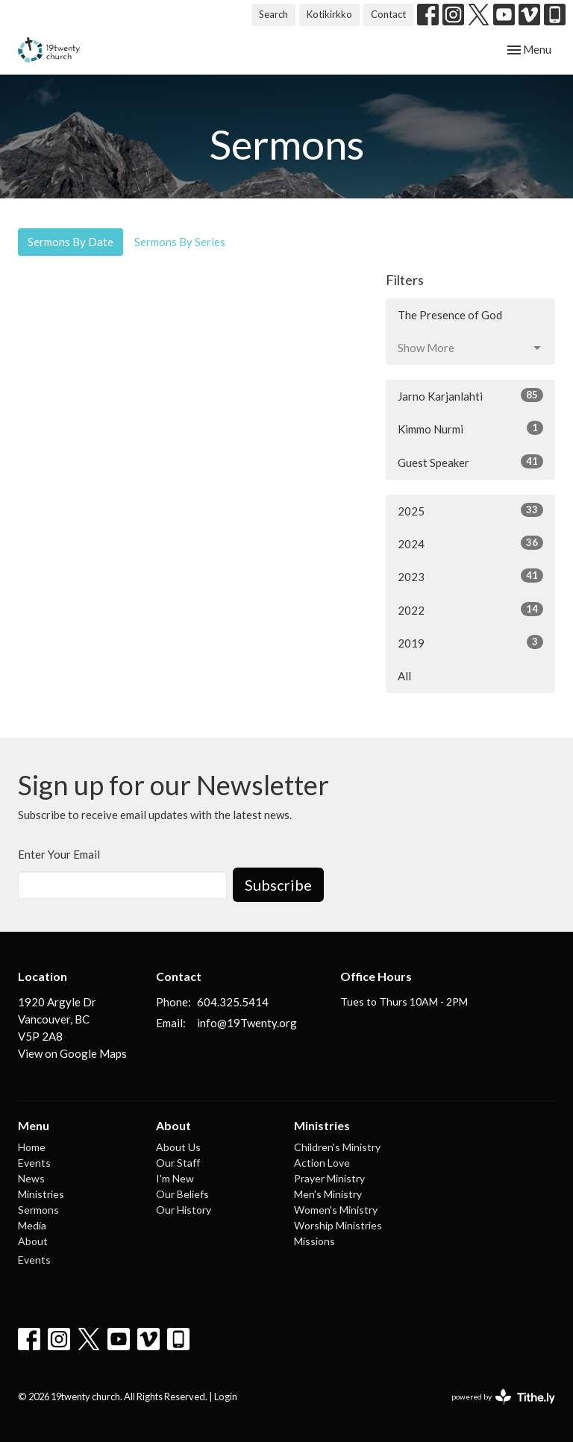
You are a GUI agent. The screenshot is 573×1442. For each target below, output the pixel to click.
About (33, 1241)
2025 (470, 510)
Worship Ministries (338, 1225)
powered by (503, 1397)
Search (273, 14)
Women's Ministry (336, 1209)
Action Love (322, 1162)
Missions (314, 1241)
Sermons (38, 1209)
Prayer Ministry (329, 1178)
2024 (470, 543)
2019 (470, 642)
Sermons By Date (70, 241)
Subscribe (278, 885)
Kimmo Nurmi (470, 428)
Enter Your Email (59, 854)
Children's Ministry (337, 1147)
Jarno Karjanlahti (470, 395)
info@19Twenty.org (247, 1022)
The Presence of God (450, 315)
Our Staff (178, 1162)
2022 (470, 609)
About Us (178, 1147)
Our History (183, 1209)
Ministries (41, 1194)
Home (32, 1147)
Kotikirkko (329, 14)
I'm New (175, 1178)
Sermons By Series (179, 241)
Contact (388, 14)
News (31, 1178)
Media (32, 1225)
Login (225, 1396)
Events (34, 1162)
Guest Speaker (470, 461)
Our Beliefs (182, 1194)
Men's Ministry (328, 1194)
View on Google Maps (72, 1053)
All (404, 676)
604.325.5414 (233, 1002)
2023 (470, 575)
